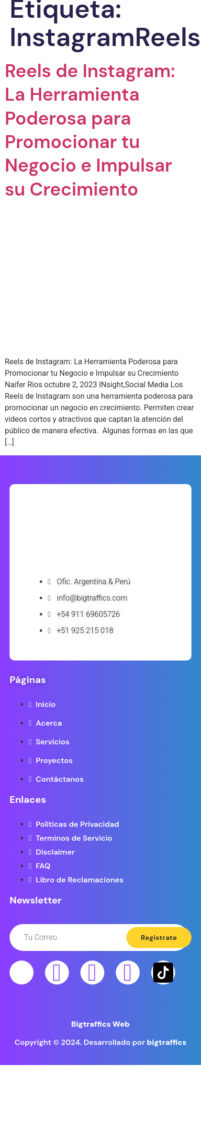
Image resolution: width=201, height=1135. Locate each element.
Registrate (159, 937)
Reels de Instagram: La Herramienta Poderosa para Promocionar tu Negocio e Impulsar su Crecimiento (90, 130)
